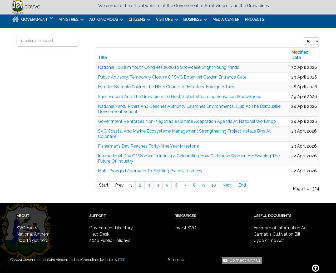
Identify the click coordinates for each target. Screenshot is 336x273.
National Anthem (33, 234)
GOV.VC (26, 6)
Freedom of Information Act (281, 227)
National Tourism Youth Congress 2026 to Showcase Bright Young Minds (168, 67)
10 (213, 185)
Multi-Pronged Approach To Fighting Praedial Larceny (150, 170)
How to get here (32, 240)
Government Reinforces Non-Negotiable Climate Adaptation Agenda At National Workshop (187, 121)
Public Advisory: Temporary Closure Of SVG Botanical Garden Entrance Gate (172, 77)
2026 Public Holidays (109, 240)
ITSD (122, 260)
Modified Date (299, 55)
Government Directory (111, 227)
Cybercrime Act (269, 240)
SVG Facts (27, 227)
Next (227, 185)
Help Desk (99, 234)
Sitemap (176, 259)
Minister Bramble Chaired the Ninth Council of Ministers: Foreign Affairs (166, 86)
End (242, 185)
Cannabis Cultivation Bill (277, 234)
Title (102, 57)
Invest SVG (185, 227)
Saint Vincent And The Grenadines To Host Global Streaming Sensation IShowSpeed (179, 96)
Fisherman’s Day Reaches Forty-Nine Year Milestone (148, 146)
